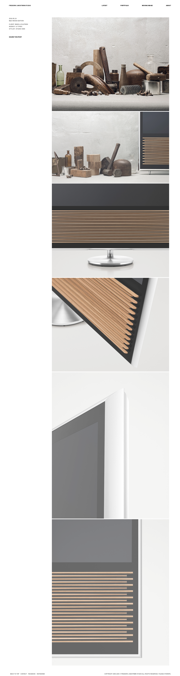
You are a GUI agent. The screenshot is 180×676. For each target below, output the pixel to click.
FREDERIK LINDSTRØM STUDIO (20, 5)
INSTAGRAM (41, 674)
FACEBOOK (32, 674)
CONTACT (23, 674)
